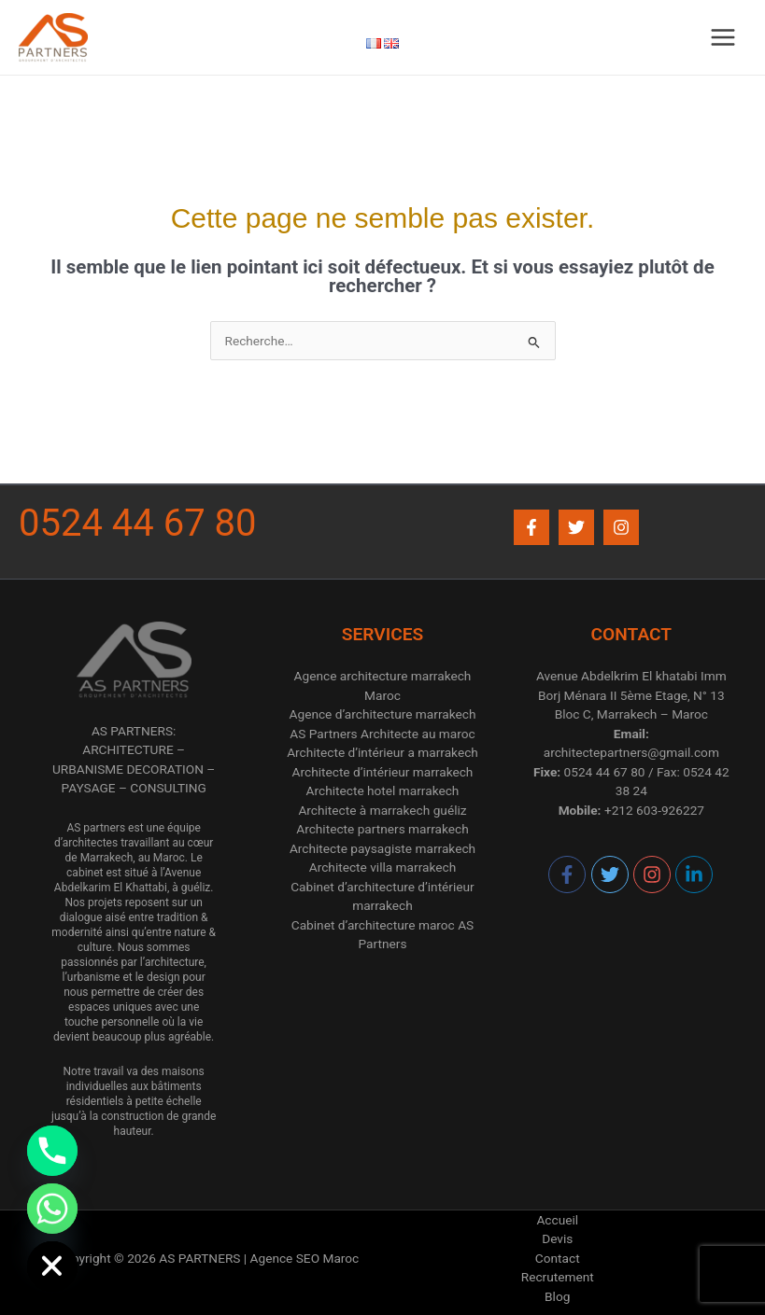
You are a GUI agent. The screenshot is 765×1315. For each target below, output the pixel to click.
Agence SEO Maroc (305, 1258)
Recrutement (557, 1276)
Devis (557, 1238)
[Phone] (52, 1151)
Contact (557, 1258)
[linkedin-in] (694, 874)
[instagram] (653, 874)
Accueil (557, 1219)
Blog (557, 1296)
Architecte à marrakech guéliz (382, 810)
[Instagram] (621, 527)
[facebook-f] (568, 874)
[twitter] (610, 874)
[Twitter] (576, 527)
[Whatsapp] (52, 1208)
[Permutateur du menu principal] (723, 38)
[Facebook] (531, 527)
